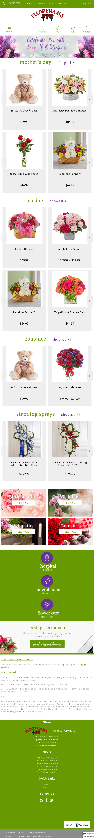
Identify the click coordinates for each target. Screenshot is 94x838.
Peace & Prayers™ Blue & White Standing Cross (24, 463)
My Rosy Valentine (70, 387)
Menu (9, 31)
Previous (4, 99)
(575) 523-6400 (13, 3)
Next (90, 99)
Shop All (64, 63)
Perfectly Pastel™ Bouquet (69, 110)
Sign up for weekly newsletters (47, 643)
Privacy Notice (24, 836)
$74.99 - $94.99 (70, 398)
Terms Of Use (9, 836)
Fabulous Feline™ (70, 173)
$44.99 (24, 185)
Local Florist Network (42, 836)
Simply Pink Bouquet (70, 249)
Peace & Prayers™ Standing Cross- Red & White (70, 463)
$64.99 (70, 185)
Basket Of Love (24, 249)
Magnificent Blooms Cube (70, 312)
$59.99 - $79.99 (70, 260)
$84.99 (70, 122)
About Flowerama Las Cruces (17, 659)
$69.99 (24, 260)
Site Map (57, 836)
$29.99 (24, 122)
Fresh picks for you (47, 631)
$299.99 (24, 474)
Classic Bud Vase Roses (24, 173)
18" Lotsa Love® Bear (24, 110)
